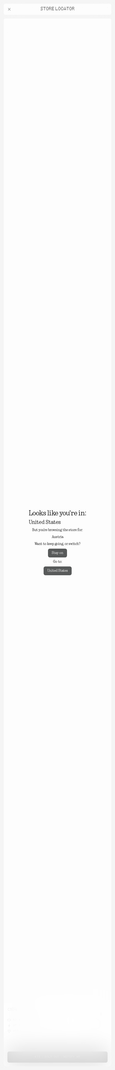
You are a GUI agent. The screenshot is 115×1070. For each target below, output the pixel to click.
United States (57, 570)
